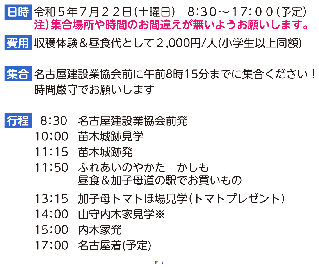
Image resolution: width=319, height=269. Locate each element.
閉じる (159, 262)
